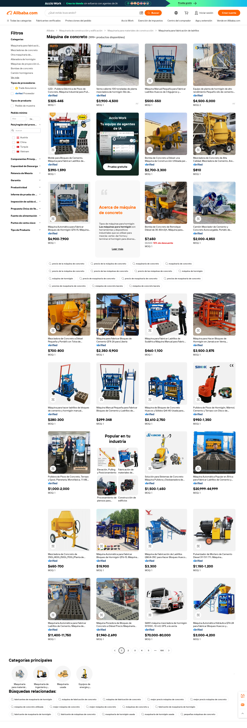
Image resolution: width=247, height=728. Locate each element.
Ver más (15, 77)
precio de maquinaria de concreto (97, 278)
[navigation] (26, 341)
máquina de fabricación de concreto (77, 699)
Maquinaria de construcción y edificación (80, 30)
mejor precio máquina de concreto (165, 699)
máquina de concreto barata (107, 286)
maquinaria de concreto (146, 263)
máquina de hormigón (190, 271)
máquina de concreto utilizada (27, 707)
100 (162, 650)
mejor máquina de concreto (65, 707)
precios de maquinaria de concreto (182, 278)
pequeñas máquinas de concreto (198, 714)
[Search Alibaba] (92, 13)
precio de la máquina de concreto (66, 263)
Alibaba (50, 30)
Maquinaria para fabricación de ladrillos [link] (179, 30)
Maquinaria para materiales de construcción (130, 30)
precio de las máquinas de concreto (109, 271)
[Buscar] (153, 13)
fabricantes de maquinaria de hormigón (31, 699)
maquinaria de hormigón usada (118, 714)
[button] (141, 13)
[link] (242, 696)
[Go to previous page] (115, 650)
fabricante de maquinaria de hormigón (175, 707)
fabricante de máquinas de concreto (76, 714)
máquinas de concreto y (135, 707)
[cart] (187, 13)
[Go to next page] (169, 650)
